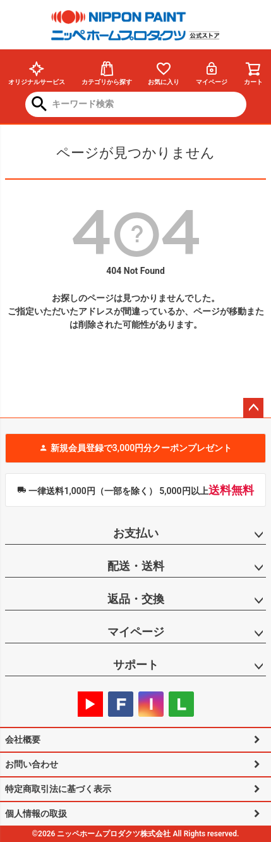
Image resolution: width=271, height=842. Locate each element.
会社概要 (22, 739)
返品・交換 (135, 598)
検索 (39, 105)
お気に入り (163, 73)
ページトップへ (253, 408)
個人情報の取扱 (36, 813)
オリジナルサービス (36, 73)
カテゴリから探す (106, 73)
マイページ (211, 73)
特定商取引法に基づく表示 (58, 789)
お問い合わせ (31, 764)
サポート (136, 664)
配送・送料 (135, 566)
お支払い (136, 533)
